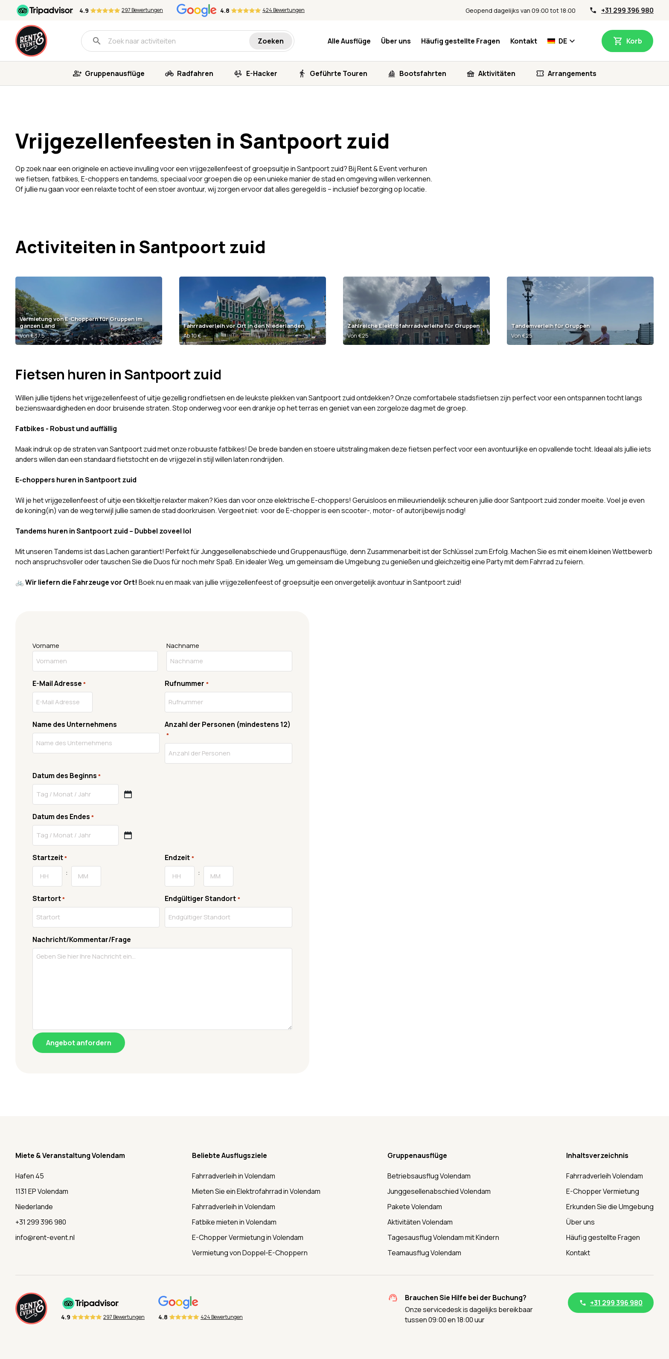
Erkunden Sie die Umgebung (610, 1206)
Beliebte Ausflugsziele (229, 1155)
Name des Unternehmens (74, 724)
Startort (48, 899)
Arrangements (572, 73)
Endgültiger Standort (202, 899)
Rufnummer (186, 683)
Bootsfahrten (422, 73)
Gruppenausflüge (115, 73)
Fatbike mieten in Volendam (234, 1222)
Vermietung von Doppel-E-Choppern (250, 1252)
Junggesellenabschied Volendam (439, 1191)
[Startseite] (31, 41)
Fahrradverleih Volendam (604, 1176)
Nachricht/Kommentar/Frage (81, 939)
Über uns (396, 41)
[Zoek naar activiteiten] (170, 41)
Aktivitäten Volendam (420, 1222)
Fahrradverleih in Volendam (233, 1176)
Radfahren (195, 73)
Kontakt (523, 41)
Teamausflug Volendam (424, 1252)
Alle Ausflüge (349, 41)
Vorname (45, 645)
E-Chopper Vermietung (602, 1191)
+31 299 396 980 (627, 10)
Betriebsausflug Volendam (429, 1176)
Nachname (182, 645)
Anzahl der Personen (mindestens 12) (228, 730)
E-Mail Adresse (59, 683)
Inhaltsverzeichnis (597, 1155)
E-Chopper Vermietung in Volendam (247, 1237)
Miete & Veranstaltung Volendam (70, 1155)
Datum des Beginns (66, 776)
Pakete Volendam (414, 1206)
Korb (634, 41)
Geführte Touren (338, 73)
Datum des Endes (63, 817)
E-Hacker (261, 73)
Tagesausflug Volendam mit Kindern (443, 1237)
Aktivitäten (496, 73)
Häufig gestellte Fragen (460, 41)
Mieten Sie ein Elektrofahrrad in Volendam (256, 1191)
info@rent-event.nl (45, 1237)
